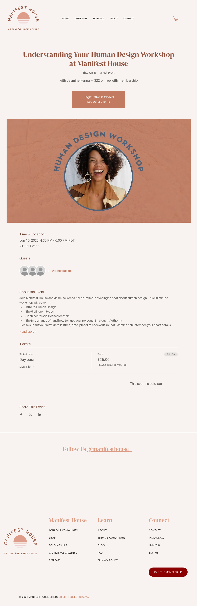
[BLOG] (117, 545)
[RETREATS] (68, 560)
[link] (175, 18)
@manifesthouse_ (109, 449)
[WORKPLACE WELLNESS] (68, 552)
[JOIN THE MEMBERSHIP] (168, 572)
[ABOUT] (117, 530)
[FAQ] (117, 552)
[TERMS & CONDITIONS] (117, 537)
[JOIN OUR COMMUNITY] (68, 530)
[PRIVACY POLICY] (117, 560)
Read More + (28, 331)
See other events (98, 101)
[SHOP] (68, 537)
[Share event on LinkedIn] (39, 414)
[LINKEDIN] (168, 545)
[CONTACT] (168, 530)
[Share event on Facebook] (21, 414)
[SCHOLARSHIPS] (68, 545)
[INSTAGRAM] (168, 537)
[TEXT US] (168, 552)
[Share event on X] (30, 414)
